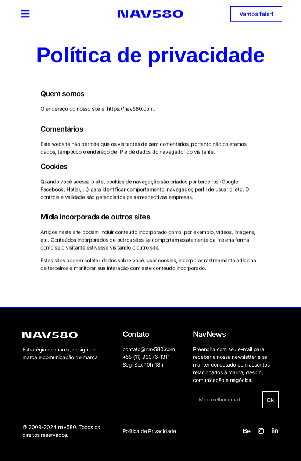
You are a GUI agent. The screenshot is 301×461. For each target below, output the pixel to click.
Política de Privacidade (149, 431)
